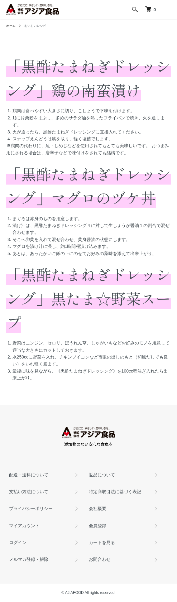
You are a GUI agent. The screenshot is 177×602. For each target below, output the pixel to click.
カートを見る (102, 542)
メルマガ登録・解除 (28, 559)
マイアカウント (24, 525)
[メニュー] (167, 9)
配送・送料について (28, 474)
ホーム (11, 25)
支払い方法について (28, 491)
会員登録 (97, 525)
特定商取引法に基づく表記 (115, 491)
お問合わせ (100, 559)
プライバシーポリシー (31, 508)
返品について (102, 474)
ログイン (17, 542)
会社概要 (97, 508)
